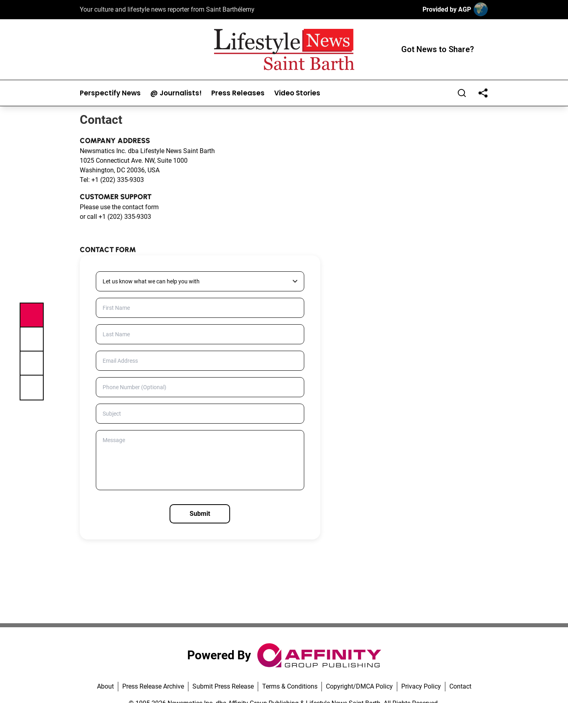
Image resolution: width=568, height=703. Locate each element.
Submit (200, 513)
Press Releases (238, 93)
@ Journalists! (176, 93)
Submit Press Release (223, 686)
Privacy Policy (421, 686)
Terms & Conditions (289, 686)
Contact (460, 686)
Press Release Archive (153, 686)
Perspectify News (110, 93)
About (105, 686)
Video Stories (297, 93)
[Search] (461, 93)
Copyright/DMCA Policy (359, 686)
